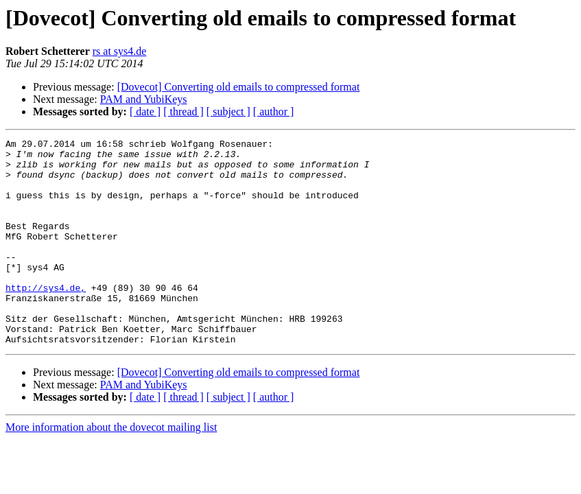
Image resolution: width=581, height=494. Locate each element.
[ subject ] (228, 111)
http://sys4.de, (45, 318)
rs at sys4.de (120, 51)
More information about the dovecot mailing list (111, 468)
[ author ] (273, 111)
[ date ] (145, 111)
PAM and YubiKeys (143, 99)
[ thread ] (183, 111)
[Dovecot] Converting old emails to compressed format (238, 87)
